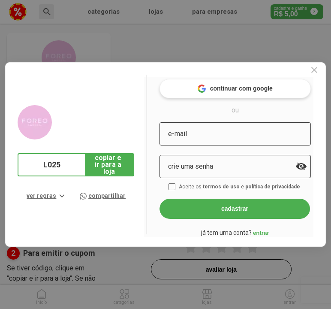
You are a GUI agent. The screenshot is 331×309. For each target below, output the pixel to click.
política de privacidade (284, 184)
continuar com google (245, 86)
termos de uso (233, 184)
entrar (272, 230)
